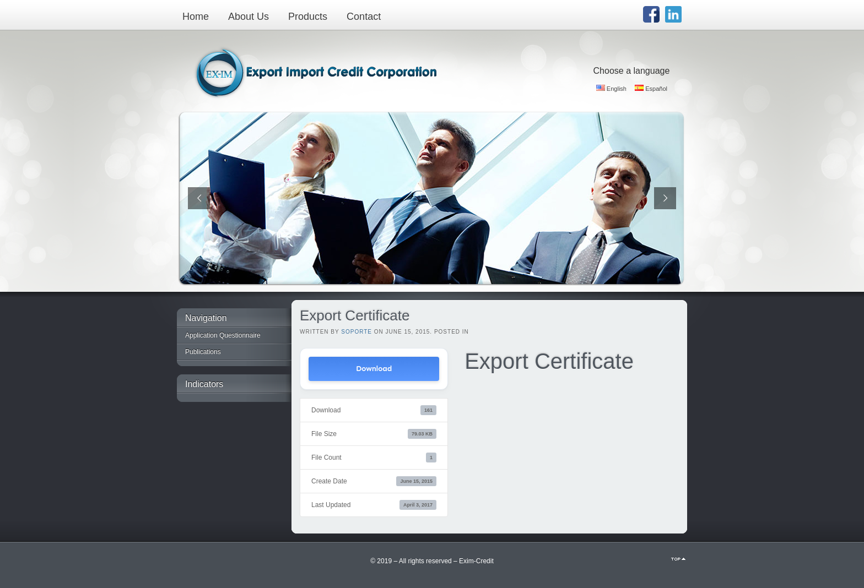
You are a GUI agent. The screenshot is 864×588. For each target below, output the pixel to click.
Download (374, 368)
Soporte (356, 332)
